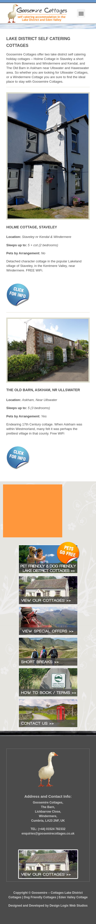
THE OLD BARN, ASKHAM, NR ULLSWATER (43, 390)
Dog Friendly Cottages (40, 897)
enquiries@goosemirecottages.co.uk (48, 833)
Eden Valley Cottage (73, 897)
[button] (81, 13)
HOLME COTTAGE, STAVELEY (31, 227)
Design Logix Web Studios (69, 905)
